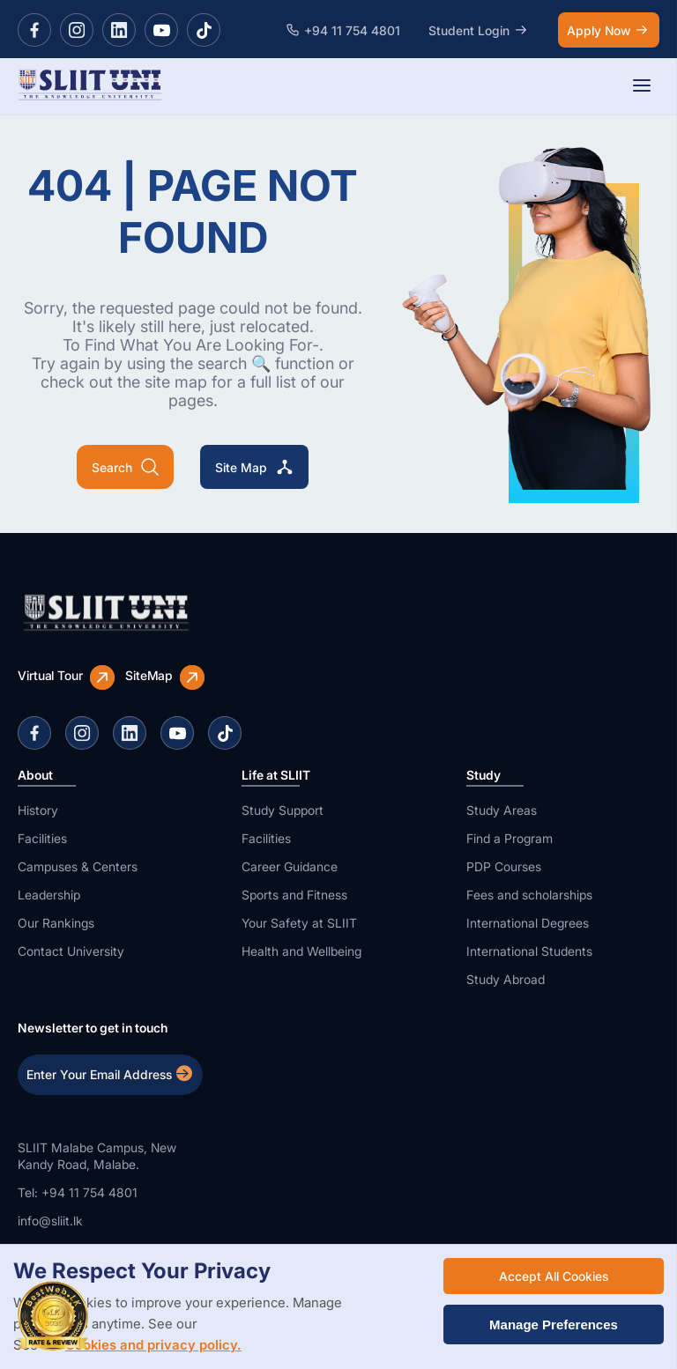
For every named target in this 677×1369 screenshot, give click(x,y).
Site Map (254, 467)
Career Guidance (290, 866)
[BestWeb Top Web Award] (53, 1316)
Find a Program (509, 838)
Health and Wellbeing (301, 951)
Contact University (71, 951)
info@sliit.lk (50, 1220)
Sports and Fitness (294, 894)
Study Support (283, 810)
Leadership (49, 894)
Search (125, 467)
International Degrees (527, 922)
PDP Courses (503, 866)
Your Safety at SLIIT (299, 922)
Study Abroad (505, 979)
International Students (529, 951)
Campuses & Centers (78, 866)
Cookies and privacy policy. (153, 1344)
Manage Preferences (553, 1324)
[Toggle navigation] (641, 87)
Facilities (42, 838)
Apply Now (609, 30)
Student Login (479, 30)
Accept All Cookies (553, 1276)
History (38, 810)
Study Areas (501, 810)
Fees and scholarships (529, 894)
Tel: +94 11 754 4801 (78, 1192)
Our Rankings (56, 922)
